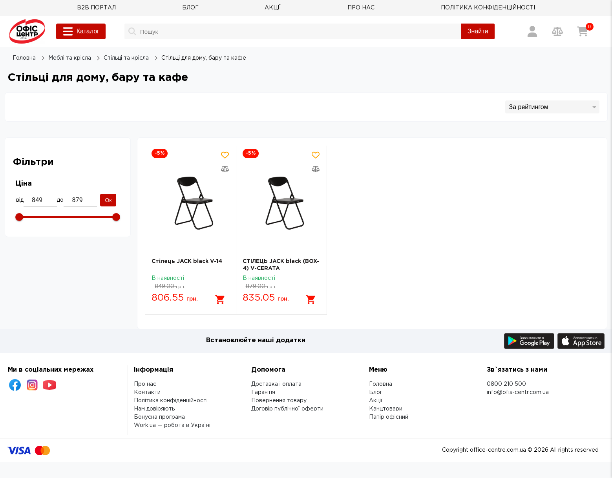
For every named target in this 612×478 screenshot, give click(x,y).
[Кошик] (582, 31)
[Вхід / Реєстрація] (532, 31)
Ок (108, 200)
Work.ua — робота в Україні (172, 425)
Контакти (147, 392)
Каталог (80, 31)
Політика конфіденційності (171, 400)
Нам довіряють (154, 409)
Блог (375, 392)
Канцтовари (385, 409)
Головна (380, 384)
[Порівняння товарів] (557, 31)
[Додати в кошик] (220, 299)
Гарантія (263, 392)
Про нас (145, 384)
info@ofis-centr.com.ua (518, 392)
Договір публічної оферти (287, 409)
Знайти (478, 31)
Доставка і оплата (276, 384)
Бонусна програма (159, 417)
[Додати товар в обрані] (225, 155)
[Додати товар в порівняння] (225, 169)
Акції (375, 400)
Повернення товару (279, 400)
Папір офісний (388, 417)
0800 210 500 (506, 384)
